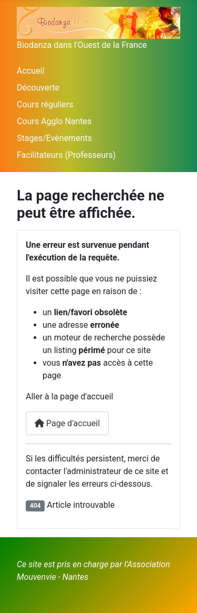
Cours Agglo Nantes (54, 121)
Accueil (30, 71)
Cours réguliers (45, 104)
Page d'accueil (67, 423)
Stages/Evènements (54, 138)
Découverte (38, 88)
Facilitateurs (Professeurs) (66, 155)
